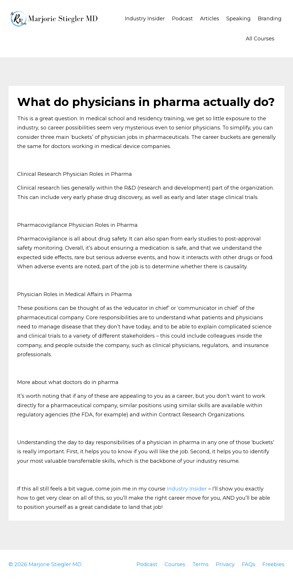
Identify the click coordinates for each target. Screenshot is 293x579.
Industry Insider (145, 18)
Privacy (225, 564)
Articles (209, 18)
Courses (175, 564)
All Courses (260, 39)
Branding (270, 18)
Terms (200, 564)
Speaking (238, 18)
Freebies (273, 564)
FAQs (248, 564)
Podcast (182, 18)
